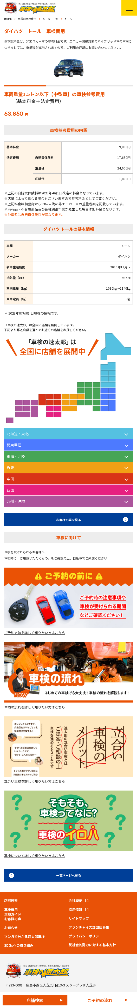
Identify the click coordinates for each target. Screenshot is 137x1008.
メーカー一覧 (50, 19)
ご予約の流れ (99, 1000)
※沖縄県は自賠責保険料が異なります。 (34, 214)
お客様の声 (12, 919)
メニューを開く (127, 7)
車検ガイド (12, 914)
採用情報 (75, 909)
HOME (8, 19)
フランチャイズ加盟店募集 (89, 927)
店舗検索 (35, 1000)
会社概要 (75, 900)
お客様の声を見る (68, 519)
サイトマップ (79, 918)
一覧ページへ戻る (68, 875)
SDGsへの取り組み (18, 945)
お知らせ (11, 927)
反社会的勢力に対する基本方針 (92, 945)
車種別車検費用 (27, 19)
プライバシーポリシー (85, 936)
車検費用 (11, 909)
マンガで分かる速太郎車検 (24, 936)
